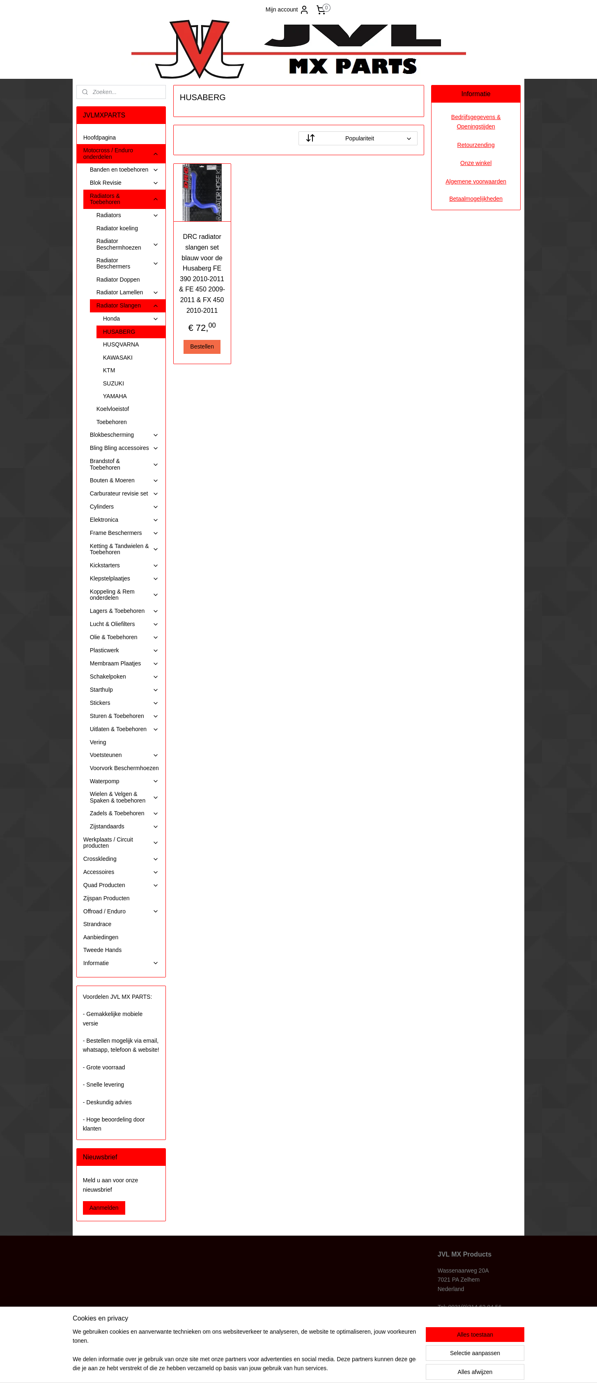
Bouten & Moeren (124, 480)
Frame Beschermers (124, 533)
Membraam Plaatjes (124, 663)
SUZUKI (113, 383)
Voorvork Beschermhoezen (124, 768)
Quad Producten (121, 885)
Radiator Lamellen (127, 292)
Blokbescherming (124, 434)
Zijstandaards (124, 826)
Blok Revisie (124, 182)
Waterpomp (124, 781)
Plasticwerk (124, 650)
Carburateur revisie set (124, 493)
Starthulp (124, 689)
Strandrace (97, 924)
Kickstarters (124, 565)
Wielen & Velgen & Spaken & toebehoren (124, 797)
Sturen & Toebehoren (124, 716)
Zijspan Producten (106, 898)
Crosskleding (121, 858)
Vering (98, 742)
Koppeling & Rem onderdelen (124, 594)
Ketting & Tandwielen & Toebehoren (124, 549)
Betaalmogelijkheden (476, 198)
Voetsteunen (124, 755)
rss (289, 1367)
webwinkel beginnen (315, 1367)
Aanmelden (104, 1207)
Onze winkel (475, 163)
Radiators (127, 215)
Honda (131, 318)
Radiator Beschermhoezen (127, 244)
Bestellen (202, 346)
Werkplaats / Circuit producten (121, 842)
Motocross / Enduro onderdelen (121, 153)
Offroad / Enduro (121, 911)
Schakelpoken (124, 676)
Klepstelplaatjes (124, 578)
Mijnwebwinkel (379, 1367)
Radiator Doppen (118, 279)
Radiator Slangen (127, 305)
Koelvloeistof (112, 409)
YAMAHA (115, 396)
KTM (109, 370)
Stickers (124, 703)
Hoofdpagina (99, 137)
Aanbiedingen (101, 937)
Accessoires (121, 872)
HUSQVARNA (121, 344)
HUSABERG (119, 331)
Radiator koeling (117, 228)
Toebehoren (111, 422)
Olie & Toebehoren (124, 637)
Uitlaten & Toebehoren (124, 729)
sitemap (274, 1367)
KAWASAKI (118, 357)
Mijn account (288, 10)
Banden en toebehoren (124, 169)
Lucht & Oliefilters (124, 624)
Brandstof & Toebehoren (124, 464)
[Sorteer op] (358, 138)
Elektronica (124, 519)
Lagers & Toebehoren (124, 611)
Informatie (121, 963)
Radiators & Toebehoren (124, 199)
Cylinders (124, 506)
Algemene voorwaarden (475, 181)
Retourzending (476, 145)
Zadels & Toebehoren (124, 813)
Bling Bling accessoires (124, 448)
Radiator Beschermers (127, 263)
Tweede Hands (102, 950)
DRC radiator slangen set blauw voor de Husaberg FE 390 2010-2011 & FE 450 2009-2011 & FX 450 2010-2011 (202, 273)
